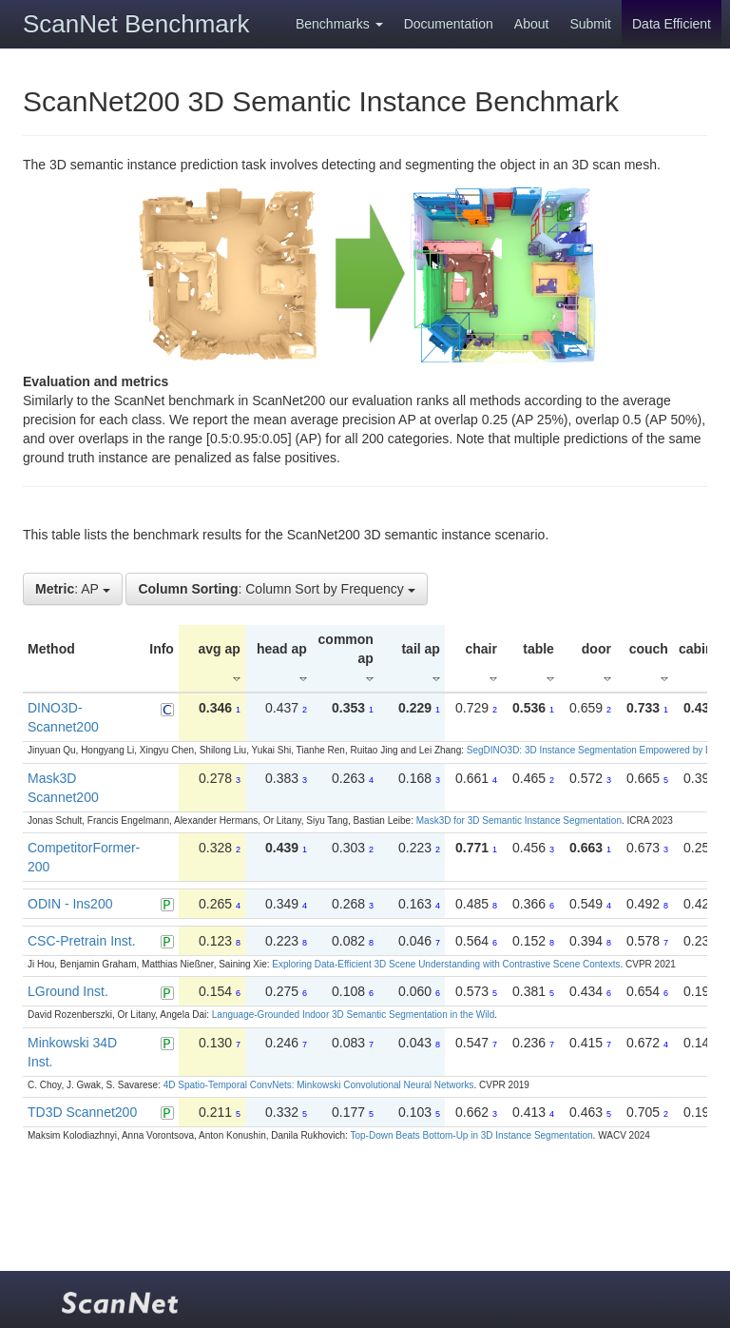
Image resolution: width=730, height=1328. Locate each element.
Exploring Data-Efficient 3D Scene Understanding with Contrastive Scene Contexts (446, 964)
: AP (72, 588)
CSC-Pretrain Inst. (82, 940)
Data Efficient (671, 23)
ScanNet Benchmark (136, 24)
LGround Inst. (68, 991)
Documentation (448, 23)
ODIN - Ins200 (70, 903)
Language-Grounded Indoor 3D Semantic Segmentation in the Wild (353, 1014)
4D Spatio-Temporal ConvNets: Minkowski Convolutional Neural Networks (318, 1085)
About (531, 23)
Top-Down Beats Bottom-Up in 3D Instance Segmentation (471, 1135)
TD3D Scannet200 (82, 1112)
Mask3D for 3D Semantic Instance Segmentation (519, 820)
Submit (590, 23)
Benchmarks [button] (339, 23)
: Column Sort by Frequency (276, 588)
